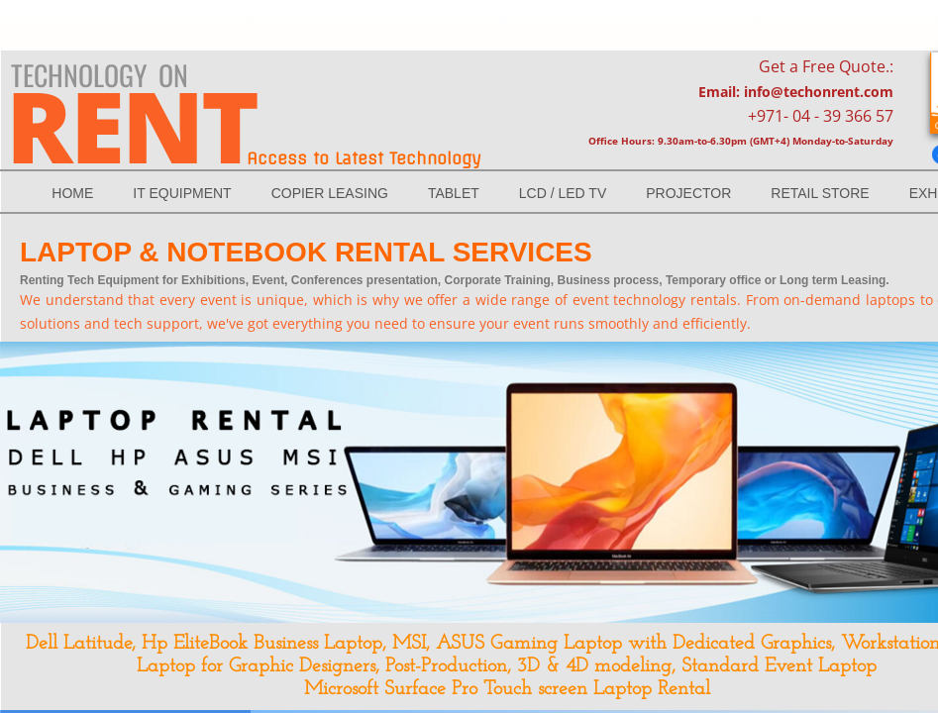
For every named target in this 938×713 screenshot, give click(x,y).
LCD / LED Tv (562, 193)
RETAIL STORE (820, 193)
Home (72, 193)
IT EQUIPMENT (182, 193)
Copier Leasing (329, 193)
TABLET (453, 193)
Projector (688, 193)
